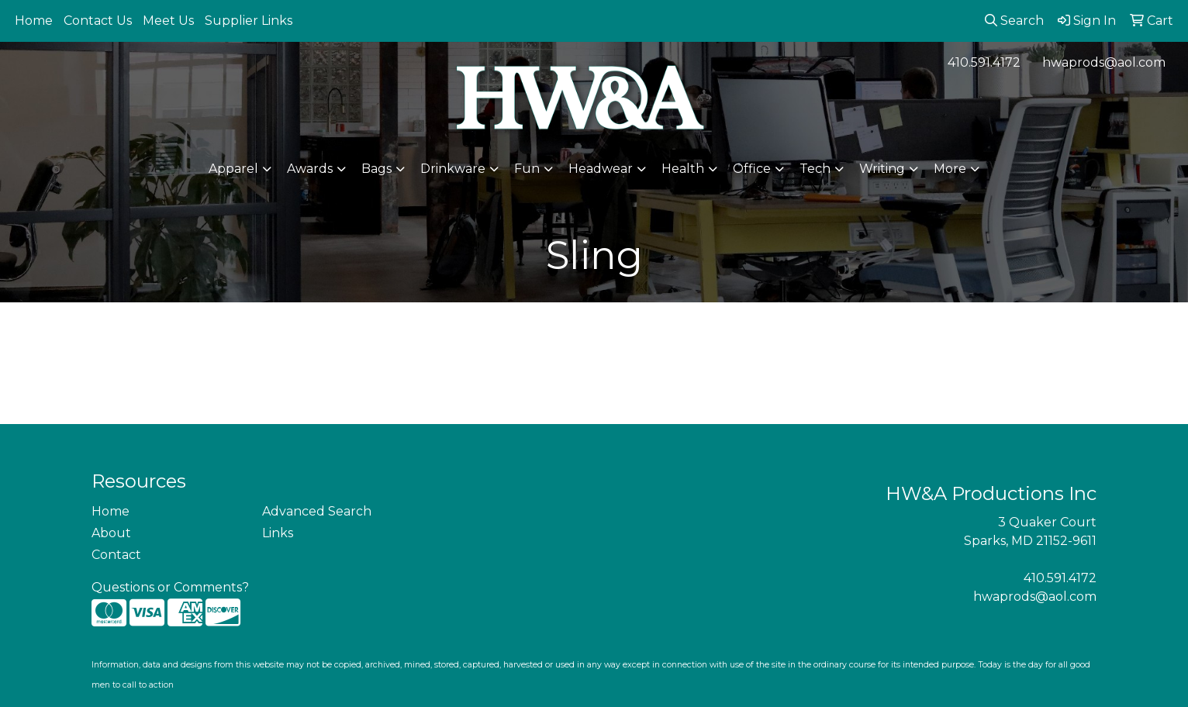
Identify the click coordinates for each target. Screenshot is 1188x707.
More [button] (950, 168)
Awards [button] (310, 168)
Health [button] (682, 168)
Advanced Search (316, 511)
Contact (116, 554)
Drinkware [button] (452, 168)
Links (277, 533)
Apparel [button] (233, 168)
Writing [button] (882, 168)
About (111, 533)
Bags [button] (376, 168)
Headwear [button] (600, 168)
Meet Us (168, 20)
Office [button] (752, 168)
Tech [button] (815, 168)
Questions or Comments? (170, 587)
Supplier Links (248, 20)
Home (34, 20)
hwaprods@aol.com (1104, 62)
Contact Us (98, 20)
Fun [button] (527, 168)
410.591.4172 (984, 62)
